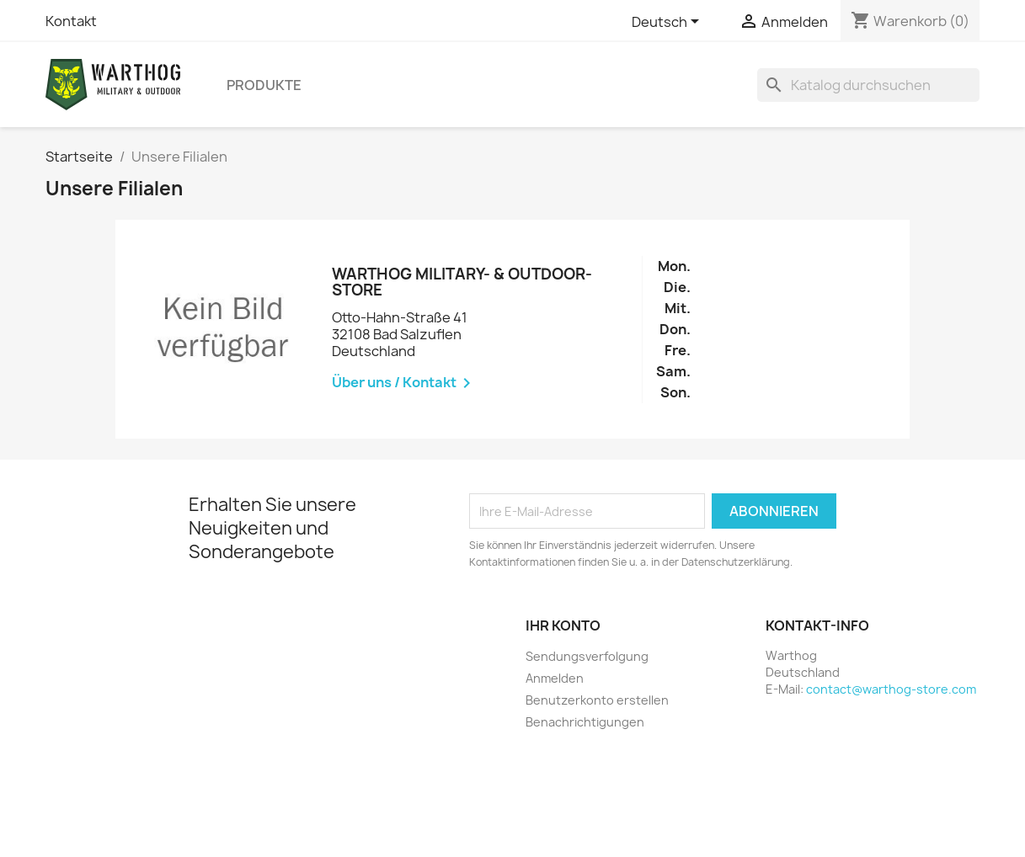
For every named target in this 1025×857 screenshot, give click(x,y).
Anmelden (555, 678)
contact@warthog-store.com (891, 689)
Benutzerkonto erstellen (597, 700)
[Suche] (868, 85)
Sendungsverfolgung (587, 656)
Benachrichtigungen (585, 722)
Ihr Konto (563, 625)
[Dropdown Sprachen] (668, 23)
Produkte (264, 85)
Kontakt (71, 21)
